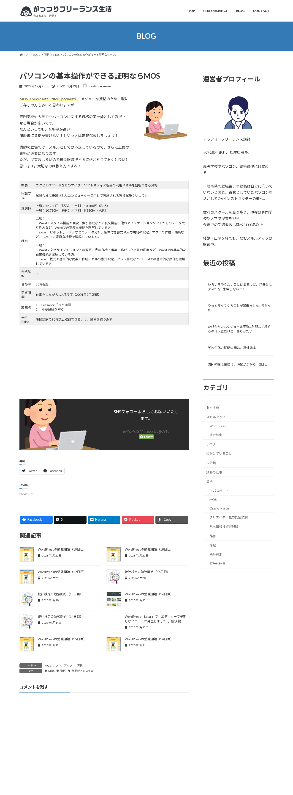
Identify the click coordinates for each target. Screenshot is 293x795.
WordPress (217, 426)
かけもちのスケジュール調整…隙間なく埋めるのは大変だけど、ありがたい (239, 329)
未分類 (211, 463)
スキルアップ (64, 665)
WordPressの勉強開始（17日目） (62, 572)
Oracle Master (219, 508)
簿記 (212, 545)
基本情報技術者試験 (223, 527)
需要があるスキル (83, 671)
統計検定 (215, 435)
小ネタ (211, 444)
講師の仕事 (214, 472)
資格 (80, 665)
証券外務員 (217, 564)
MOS (48, 665)
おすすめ (212, 408)
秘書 (212, 536)
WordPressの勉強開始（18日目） (149, 549)
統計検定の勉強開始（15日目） (60, 594)
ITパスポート (219, 491)
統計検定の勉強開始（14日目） (60, 616)
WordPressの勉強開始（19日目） (62, 549)
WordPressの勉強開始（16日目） (149, 594)
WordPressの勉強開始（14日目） (149, 639)
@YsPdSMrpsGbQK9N (146, 431)
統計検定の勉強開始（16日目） (147, 572)
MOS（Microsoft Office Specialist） (48, 99)
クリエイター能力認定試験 (228, 517)
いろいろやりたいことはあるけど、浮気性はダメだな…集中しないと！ (240, 286)
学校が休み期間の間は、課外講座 (232, 348)
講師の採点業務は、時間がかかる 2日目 (237, 364)
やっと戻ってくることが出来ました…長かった (239, 307)
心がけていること (219, 453)
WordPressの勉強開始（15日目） (62, 639)
